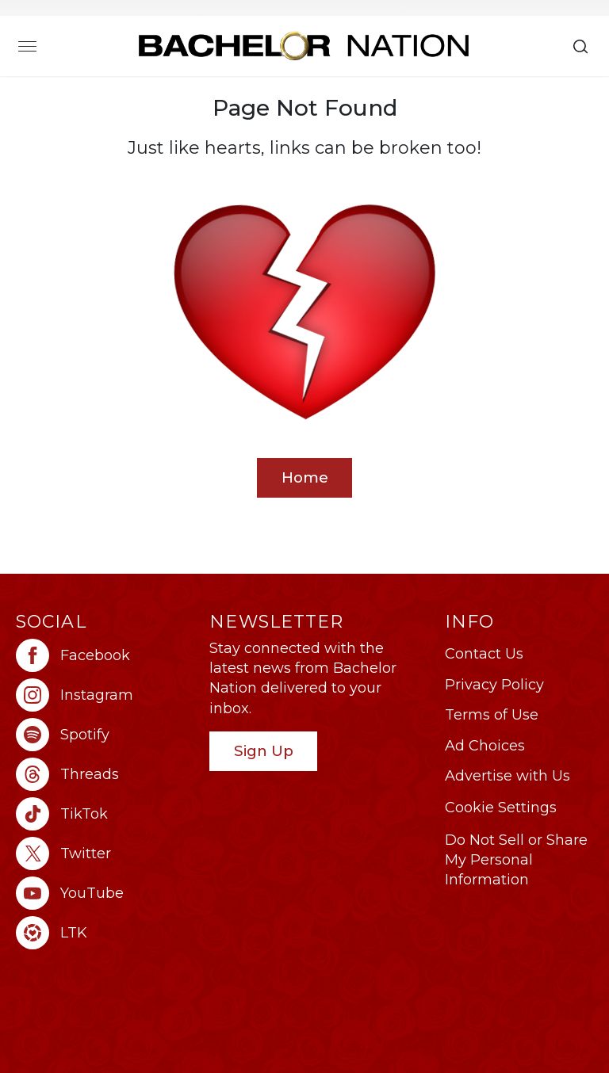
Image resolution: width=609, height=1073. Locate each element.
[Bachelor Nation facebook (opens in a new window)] (104, 655)
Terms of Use (491, 715)
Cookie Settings (501, 807)
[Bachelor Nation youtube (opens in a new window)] (104, 893)
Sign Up (263, 751)
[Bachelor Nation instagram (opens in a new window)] (104, 695)
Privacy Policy (494, 684)
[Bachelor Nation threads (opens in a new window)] (104, 774)
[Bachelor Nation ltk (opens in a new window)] (104, 932)
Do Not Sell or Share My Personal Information (516, 859)
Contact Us (484, 654)
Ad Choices (485, 745)
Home (305, 477)
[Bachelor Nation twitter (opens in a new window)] (104, 853)
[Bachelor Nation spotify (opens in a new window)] (104, 734)
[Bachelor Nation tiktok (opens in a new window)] (104, 814)
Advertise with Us (507, 776)
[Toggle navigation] (27, 46)
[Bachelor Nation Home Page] (303, 45)
